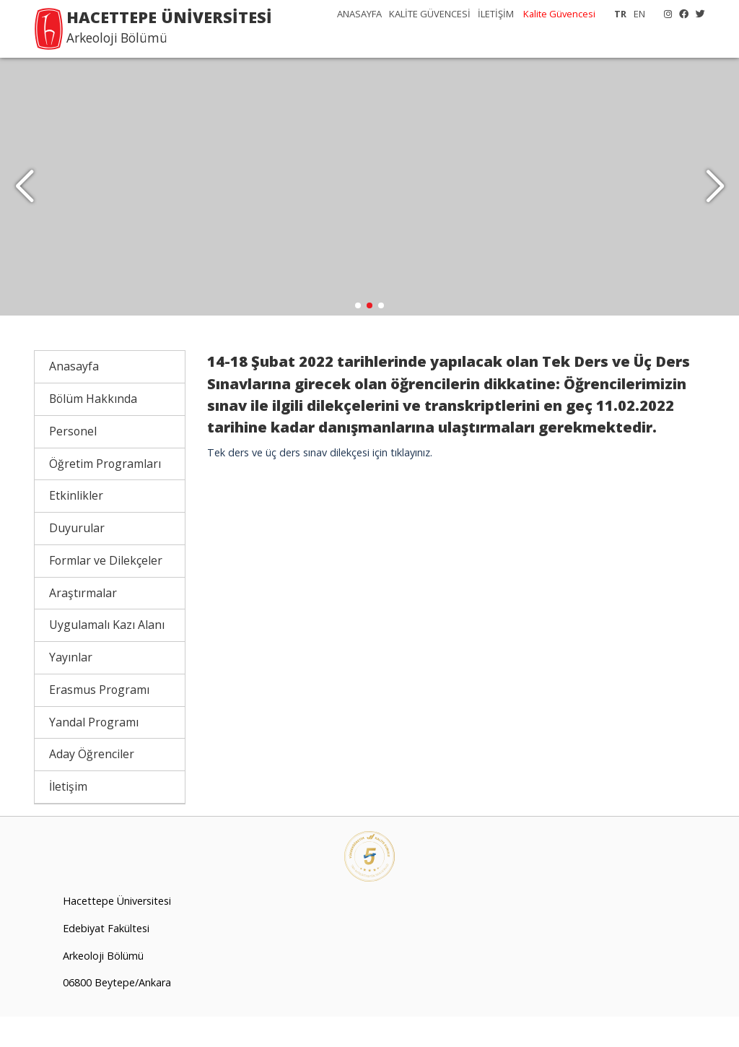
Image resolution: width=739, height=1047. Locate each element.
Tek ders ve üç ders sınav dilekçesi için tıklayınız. (319, 483)
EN (639, 13)
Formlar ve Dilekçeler (105, 591)
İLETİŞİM (496, 13)
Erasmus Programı (99, 721)
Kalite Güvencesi (559, 13)
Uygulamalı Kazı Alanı (107, 656)
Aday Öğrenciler (91, 785)
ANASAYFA (359, 13)
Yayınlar (70, 688)
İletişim (68, 817)
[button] (715, 202)
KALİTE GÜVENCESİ (430, 13)
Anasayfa (74, 397)
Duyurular (77, 559)
